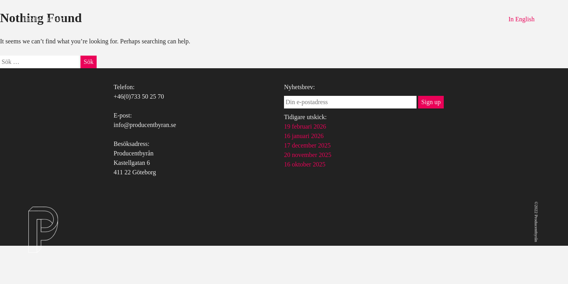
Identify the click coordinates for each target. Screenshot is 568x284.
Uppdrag (291, 19)
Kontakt (325, 19)
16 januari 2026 (303, 136)
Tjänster (257, 19)
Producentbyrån (44, 19)
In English (521, 19)
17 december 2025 (307, 145)
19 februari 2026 (305, 126)
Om (229, 19)
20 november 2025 (307, 154)
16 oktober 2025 (304, 164)
